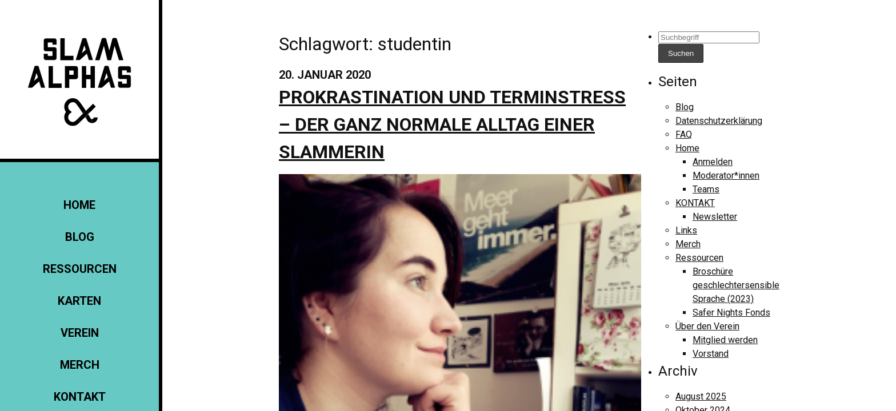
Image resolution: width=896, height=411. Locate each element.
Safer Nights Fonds (731, 312)
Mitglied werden (725, 340)
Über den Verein (707, 326)
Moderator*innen (726, 175)
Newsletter (715, 216)
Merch (79, 365)
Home (79, 205)
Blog (79, 237)
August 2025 (700, 396)
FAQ (683, 134)
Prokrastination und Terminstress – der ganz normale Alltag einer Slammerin (452, 124)
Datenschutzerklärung (718, 120)
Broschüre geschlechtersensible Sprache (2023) (736, 285)
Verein (80, 333)
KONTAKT (80, 397)
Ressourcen (80, 269)
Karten (79, 301)
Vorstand (711, 353)
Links (686, 230)
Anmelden (713, 161)
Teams (706, 189)
